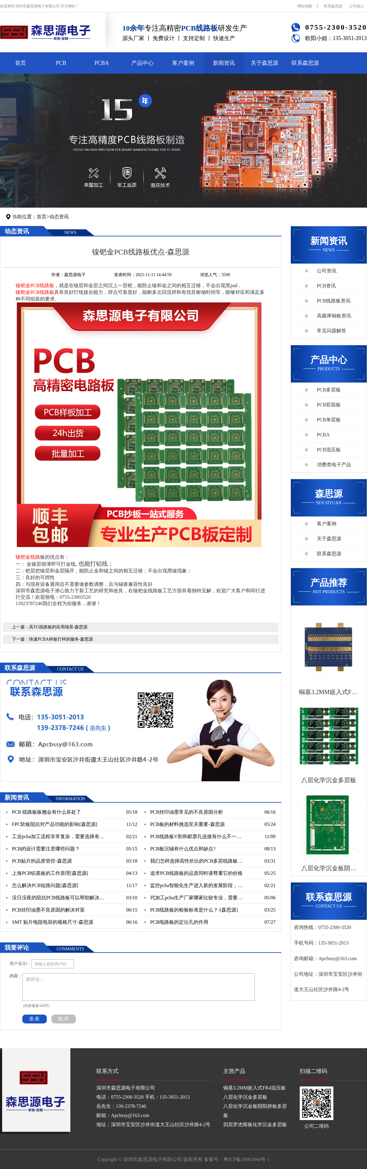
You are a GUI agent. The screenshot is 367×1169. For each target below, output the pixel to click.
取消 (63, 1018)
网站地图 (305, 6)
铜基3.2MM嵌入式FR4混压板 (254, 1087)
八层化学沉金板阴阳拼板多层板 (255, 1111)
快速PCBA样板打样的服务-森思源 (61, 639)
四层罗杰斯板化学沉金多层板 (255, 1124)
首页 (20, 63)
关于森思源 (264, 63)
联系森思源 (333, 6)
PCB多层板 (329, 389)
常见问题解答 (331, 330)
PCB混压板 (329, 449)
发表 (34, 1018)
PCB (61, 63)
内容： (15, 976)
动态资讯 (59, 216)
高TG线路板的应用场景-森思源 (58, 627)
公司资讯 (326, 270)
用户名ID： (20, 963)
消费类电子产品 (334, 464)
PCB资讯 (326, 285)
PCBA (102, 63)
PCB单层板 (329, 419)
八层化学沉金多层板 (245, 1097)
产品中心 (143, 63)
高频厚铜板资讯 (334, 315)
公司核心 (356, 6)
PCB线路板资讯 (333, 300)
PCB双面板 (329, 404)
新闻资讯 (224, 63)
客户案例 (183, 63)
